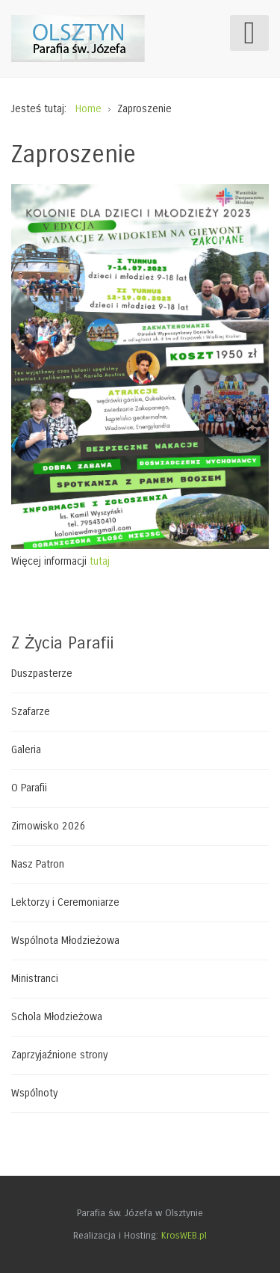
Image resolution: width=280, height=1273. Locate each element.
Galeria (26, 749)
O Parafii (29, 788)
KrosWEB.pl (184, 1236)
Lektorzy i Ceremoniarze (65, 902)
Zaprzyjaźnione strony (59, 1055)
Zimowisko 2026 (48, 826)
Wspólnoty (34, 1093)
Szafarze (30, 711)
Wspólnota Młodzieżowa (65, 940)
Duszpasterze (41, 674)
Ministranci (34, 978)
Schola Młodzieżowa (56, 1016)
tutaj (100, 561)
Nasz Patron (37, 864)
